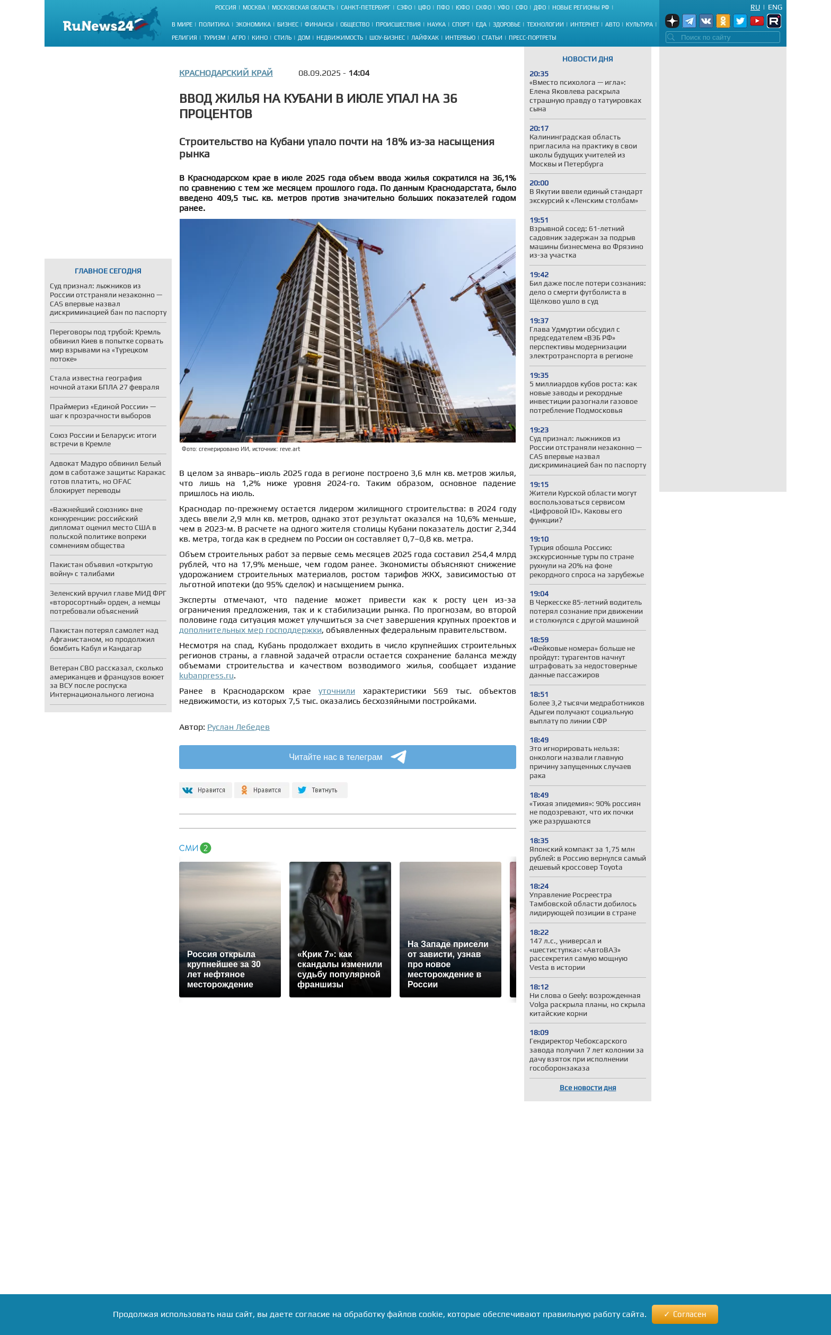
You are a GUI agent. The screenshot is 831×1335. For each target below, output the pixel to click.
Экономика (253, 24)
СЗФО (404, 7)
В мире (182, 24)
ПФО (443, 7)
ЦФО (424, 7)
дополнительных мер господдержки (250, 630)
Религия (184, 37)
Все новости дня (588, 1087)
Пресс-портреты (532, 37)
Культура (639, 24)
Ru (755, 7)
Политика (214, 24)
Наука (436, 24)
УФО (503, 7)
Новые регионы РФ (580, 7)
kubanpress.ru (206, 675)
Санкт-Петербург (366, 7)
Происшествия (398, 24)
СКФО (483, 7)
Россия (225, 7)
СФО (521, 7)
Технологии (545, 24)
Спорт (461, 24)
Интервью (460, 37)
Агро (238, 37)
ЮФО (463, 7)
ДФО (540, 7)
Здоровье (506, 24)
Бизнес (287, 24)
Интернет (584, 24)
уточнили (337, 691)
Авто (612, 24)
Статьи (492, 37)
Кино (260, 37)
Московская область (303, 7)
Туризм (214, 37)
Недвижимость (339, 37)
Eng (775, 7)
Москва (254, 7)
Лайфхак (425, 37)
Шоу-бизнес (387, 37)
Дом (304, 37)
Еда (481, 24)
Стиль (282, 37)
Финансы (319, 24)
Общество (354, 24)
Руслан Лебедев (238, 727)
